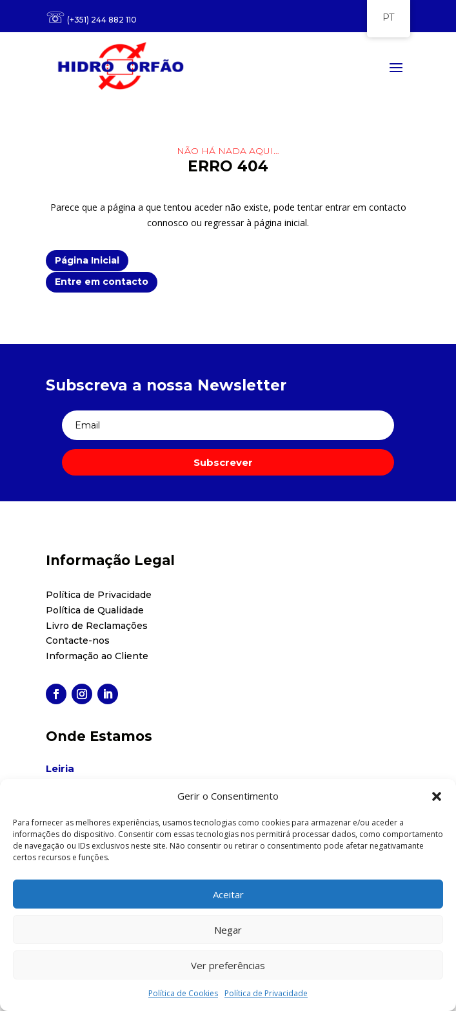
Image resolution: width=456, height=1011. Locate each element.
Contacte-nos (78, 640)
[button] (436, 796)
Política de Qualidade (95, 610)
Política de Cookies (183, 993)
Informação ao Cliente (97, 656)
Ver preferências (228, 965)
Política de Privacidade (266, 993)
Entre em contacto (101, 281)
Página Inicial (87, 260)
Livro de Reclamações (97, 625)
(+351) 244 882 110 (102, 19)
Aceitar (228, 894)
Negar (228, 929)
